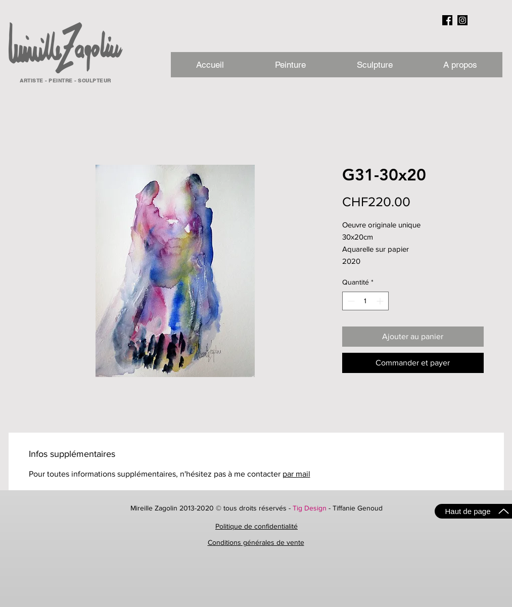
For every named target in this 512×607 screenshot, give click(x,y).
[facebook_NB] (447, 20)
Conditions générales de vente (256, 542)
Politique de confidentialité (256, 526)
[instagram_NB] (462, 20)
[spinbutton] (365, 301)
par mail (296, 474)
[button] (460, 64)
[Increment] (381, 301)
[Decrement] (350, 301)
